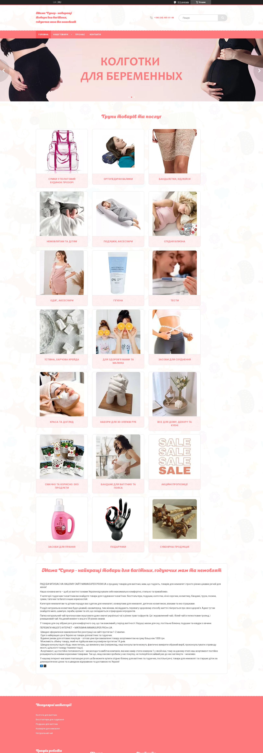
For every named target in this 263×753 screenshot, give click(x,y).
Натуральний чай (44, 673)
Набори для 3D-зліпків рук (107, 364)
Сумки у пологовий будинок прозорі (58, 180)
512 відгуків (183, 2)
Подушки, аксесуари (58, 241)
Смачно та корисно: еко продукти (205, 364)
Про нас (80, 34)
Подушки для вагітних (47, 664)
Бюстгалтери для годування (50, 659)
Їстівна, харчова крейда (107, 302)
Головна (43, 34)
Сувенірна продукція (58, 486)
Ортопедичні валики (107, 178)
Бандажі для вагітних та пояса (58, 426)
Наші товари (60, 34)
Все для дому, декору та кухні (156, 364)
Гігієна (205, 241)
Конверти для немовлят (48, 668)
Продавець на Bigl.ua (131, 750)
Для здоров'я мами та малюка (156, 302)
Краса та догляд (58, 362)
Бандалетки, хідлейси (156, 180)
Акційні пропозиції (107, 424)
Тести (58, 300)
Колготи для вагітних (46, 655)
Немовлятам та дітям (205, 180)
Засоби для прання (156, 424)
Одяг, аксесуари (156, 241)
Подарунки (205, 424)
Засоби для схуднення (205, 302)
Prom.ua (147, 747)
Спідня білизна (107, 241)
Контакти (95, 34)
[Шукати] (222, 17)
